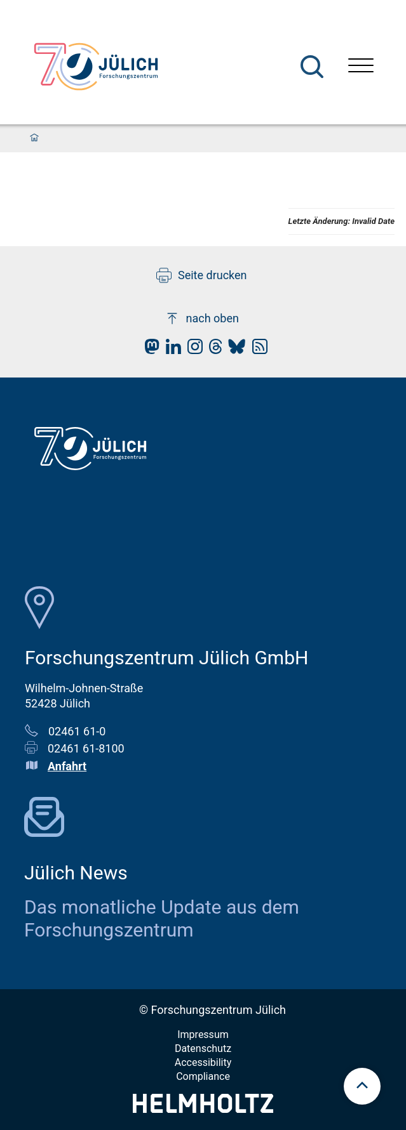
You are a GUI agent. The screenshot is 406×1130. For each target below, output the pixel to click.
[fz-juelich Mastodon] (149, 350)
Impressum (203, 1034)
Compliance (203, 1076)
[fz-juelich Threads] (212, 350)
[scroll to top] (362, 1086)
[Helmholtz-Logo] (203, 1108)
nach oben (202, 318)
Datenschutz (203, 1048)
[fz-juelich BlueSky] (233, 350)
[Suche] (312, 66)
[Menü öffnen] (361, 67)
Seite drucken (201, 275)
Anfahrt (67, 766)
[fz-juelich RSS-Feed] (256, 350)
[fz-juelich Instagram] (192, 350)
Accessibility (203, 1062)
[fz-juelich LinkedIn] (170, 350)
